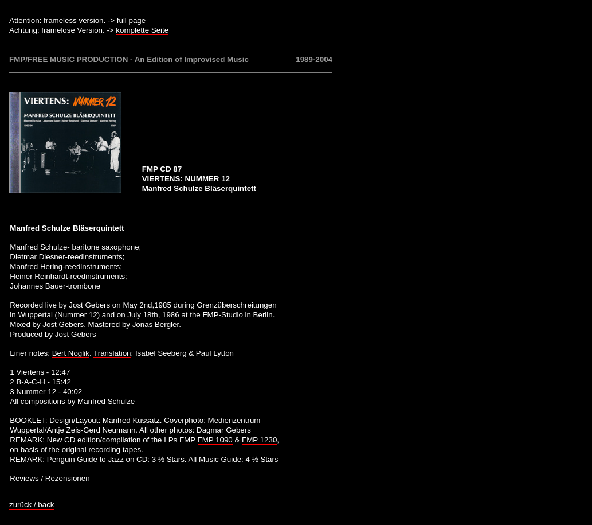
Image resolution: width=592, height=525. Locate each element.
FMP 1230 (259, 439)
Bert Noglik (70, 353)
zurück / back (31, 504)
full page (131, 20)
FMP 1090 (215, 439)
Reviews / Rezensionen (49, 478)
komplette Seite (142, 30)
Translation (112, 353)
